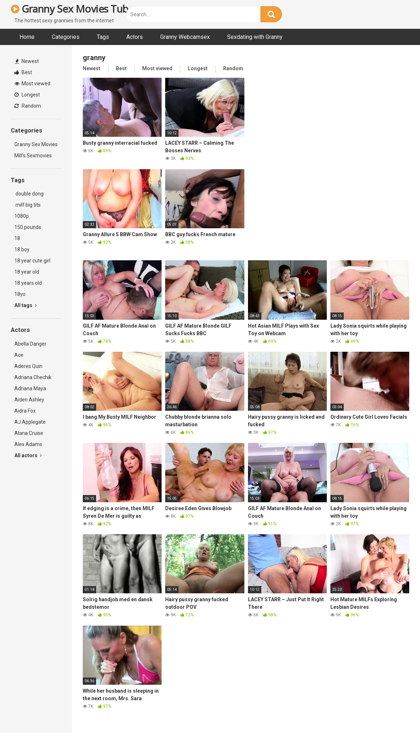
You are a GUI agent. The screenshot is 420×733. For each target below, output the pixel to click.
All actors (28, 455)
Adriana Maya (30, 388)
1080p (21, 216)
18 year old (26, 272)
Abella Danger (30, 344)
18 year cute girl (32, 261)
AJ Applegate (30, 422)
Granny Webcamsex (185, 36)
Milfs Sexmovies (33, 155)
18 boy (22, 249)
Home (27, 36)
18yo (20, 294)
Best (23, 72)
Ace (18, 355)
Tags (103, 36)
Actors (134, 36)
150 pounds (27, 227)
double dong (29, 194)
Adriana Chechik (32, 377)
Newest (27, 61)
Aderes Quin (28, 366)
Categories (66, 36)
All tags (25, 305)
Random (27, 106)
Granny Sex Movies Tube (72, 8)
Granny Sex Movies (36, 144)
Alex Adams (28, 444)
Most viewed (32, 83)
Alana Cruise (28, 433)
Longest (27, 95)
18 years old (28, 283)
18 (17, 238)
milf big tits (27, 205)
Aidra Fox (25, 411)
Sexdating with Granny (255, 36)
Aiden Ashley (29, 400)
